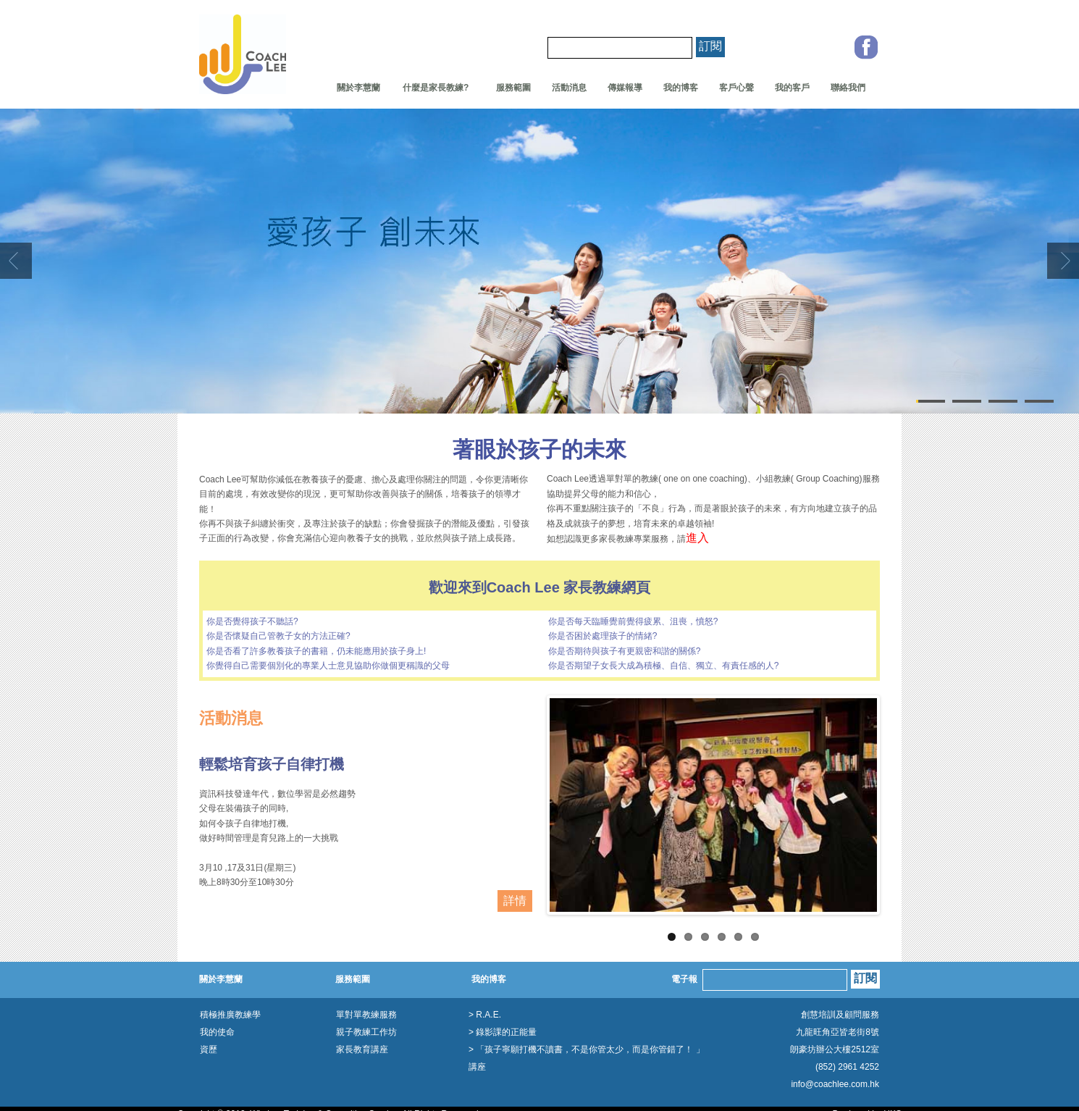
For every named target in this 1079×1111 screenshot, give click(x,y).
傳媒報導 (625, 88)
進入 (697, 538)
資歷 (208, 1049)
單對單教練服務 (366, 1015)
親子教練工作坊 (366, 1032)
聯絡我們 (848, 88)
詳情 (514, 900)
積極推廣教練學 (230, 1015)
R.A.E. (488, 1015)
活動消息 (569, 88)
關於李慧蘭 (358, 88)
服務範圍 (513, 88)
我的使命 (217, 1032)
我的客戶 (792, 88)
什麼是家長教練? (432, 88)
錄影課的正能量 (506, 1032)
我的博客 (680, 88)
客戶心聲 (736, 88)
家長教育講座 (362, 1049)
